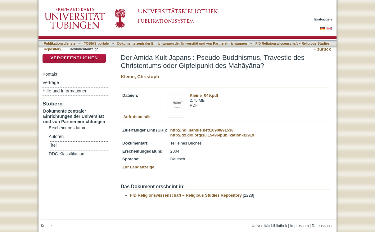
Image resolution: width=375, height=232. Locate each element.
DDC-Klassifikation (66, 154)
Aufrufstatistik (137, 116)
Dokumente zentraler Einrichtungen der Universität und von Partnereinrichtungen (182, 43)
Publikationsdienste (59, 43)
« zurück (322, 49)
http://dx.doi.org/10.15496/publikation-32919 (212, 135)
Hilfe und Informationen (65, 90)
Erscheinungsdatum (67, 128)
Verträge (51, 82)
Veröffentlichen (74, 58)
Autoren (56, 136)
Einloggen (323, 19)
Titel (52, 145)
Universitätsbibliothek (269, 226)
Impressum (299, 226)
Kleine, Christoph (140, 76)
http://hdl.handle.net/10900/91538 (201, 130)
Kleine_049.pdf (204, 95)
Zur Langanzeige (138, 167)
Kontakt (50, 74)
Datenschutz (322, 226)
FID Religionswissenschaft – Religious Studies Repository (186, 195)
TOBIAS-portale (96, 43)
